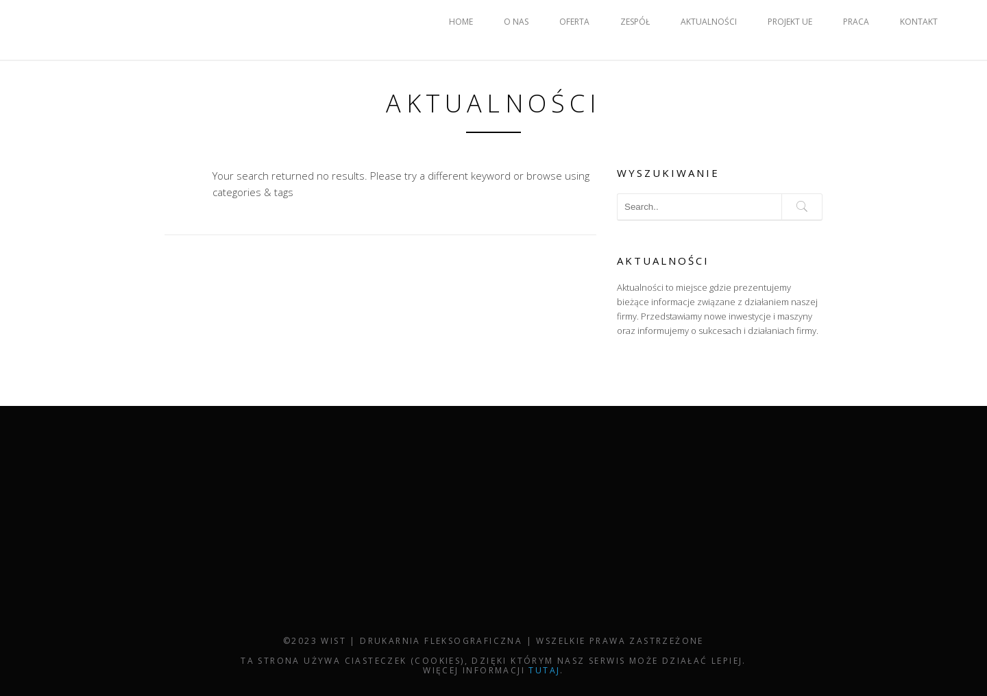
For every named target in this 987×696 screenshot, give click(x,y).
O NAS (516, 21)
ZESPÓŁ (635, 21)
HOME (461, 21)
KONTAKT (919, 21)
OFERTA (574, 21)
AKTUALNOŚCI (709, 21)
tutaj (544, 670)
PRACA (856, 21)
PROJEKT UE (790, 21)
